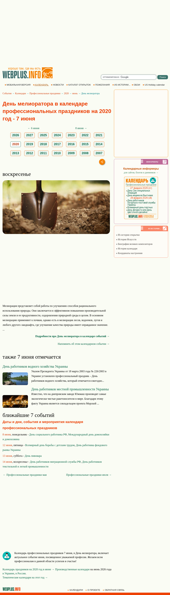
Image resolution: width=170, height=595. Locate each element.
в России (21, 573)
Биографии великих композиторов (134, 244)
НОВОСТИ (57, 85)
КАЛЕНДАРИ (75, 590)
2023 (71, 135)
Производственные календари (72, 569)
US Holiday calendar (154, 85)
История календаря (126, 248)
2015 (85, 144)
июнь (75, 93)
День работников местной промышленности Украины (70, 389)
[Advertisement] (31, 33)
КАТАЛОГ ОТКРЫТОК (78, 85)
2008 (85, 153)
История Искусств (126, 239)
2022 (85, 135)
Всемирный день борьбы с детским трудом (50, 445)
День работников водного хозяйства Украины (35, 366)
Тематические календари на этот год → (25, 577)
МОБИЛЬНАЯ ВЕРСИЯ (18, 85)
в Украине (8, 573)
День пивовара (33, 455)
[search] (128, 77)
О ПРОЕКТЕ (93, 590)
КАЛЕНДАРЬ (41, 85)
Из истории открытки (128, 235)
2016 (71, 144)
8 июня (7, 434)
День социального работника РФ (48, 434)
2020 (66, 93)
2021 (99, 135)
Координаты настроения (129, 253)
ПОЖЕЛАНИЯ (101, 85)
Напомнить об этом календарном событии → (84, 343)
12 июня (7, 445)
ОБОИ (136, 85)
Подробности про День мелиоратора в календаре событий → (72, 336)
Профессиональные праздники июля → (89, 474)
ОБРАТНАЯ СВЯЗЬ (114, 590)
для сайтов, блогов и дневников (141, 172)
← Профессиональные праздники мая (25, 474)
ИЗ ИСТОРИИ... (121, 85)
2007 (99, 153)
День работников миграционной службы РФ (55, 461)
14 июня (7, 461)
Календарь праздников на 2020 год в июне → (29, 569)
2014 (99, 144)
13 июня (7, 455)
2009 (71, 153)
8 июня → (81, 128)
